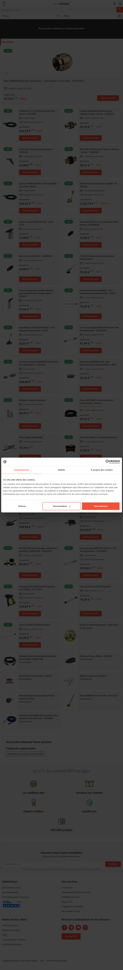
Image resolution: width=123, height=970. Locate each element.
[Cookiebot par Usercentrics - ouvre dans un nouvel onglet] (107, 462)
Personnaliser (61, 506)
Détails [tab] (61, 470)
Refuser (22, 506)
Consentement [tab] (21, 470)
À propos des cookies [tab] (102, 470)
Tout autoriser (101, 506)
